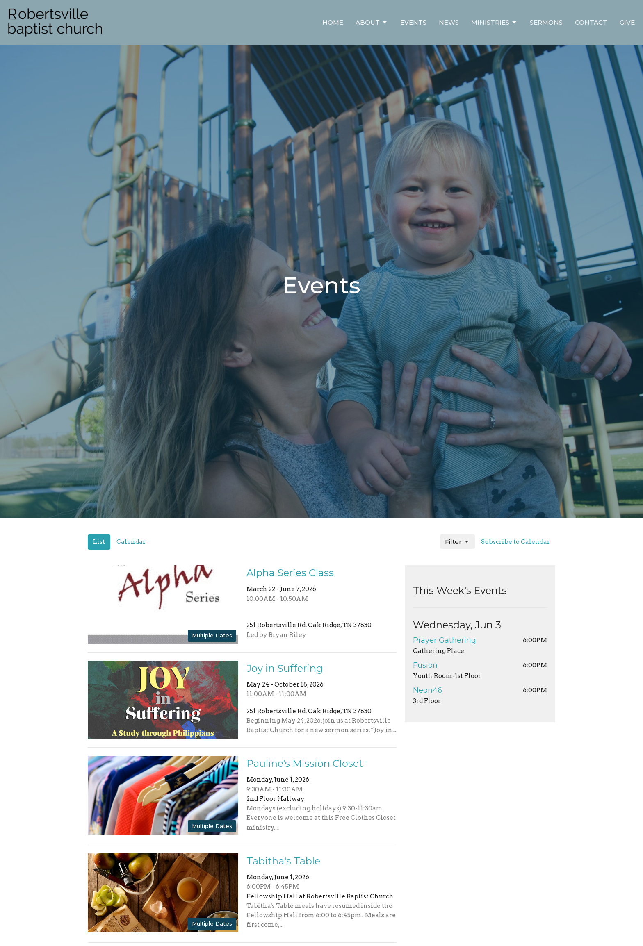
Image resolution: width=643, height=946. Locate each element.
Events (413, 22)
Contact (591, 22)
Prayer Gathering (444, 640)
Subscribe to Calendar (515, 542)
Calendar (131, 542)
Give (627, 22)
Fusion (425, 665)
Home (332, 22)
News (449, 22)
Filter (457, 542)
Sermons (546, 22)
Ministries (494, 22)
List (99, 542)
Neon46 (427, 690)
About (372, 22)
